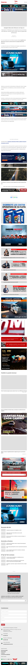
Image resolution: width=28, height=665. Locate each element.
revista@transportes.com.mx (8, 644)
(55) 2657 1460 (5, 639)
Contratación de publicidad (5, 654)
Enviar (3, 624)
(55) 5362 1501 (5, 635)
